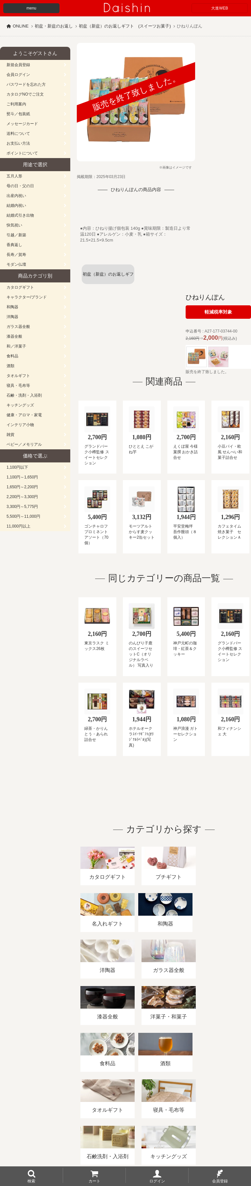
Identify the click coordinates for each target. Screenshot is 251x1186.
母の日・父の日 (20, 186)
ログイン (157, 1181)
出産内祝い (16, 195)
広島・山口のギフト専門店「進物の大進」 (125, 1145)
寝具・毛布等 (18, 385)
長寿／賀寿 (16, 254)
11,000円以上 (18, 526)
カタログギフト (20, 287)
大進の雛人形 (125, 1154)
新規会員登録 (18, 65)
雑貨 (10, 434)
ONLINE (20, 26)
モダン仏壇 (16, 264)
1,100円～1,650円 (22, 477)
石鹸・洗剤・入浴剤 (24, 395)
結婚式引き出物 (20, 215)
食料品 (12, 356)
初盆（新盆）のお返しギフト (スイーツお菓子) (125, 26)
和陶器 (12, 307)
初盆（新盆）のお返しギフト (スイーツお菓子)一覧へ (108, 278)
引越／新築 (16, 235)
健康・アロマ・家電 (24, 415)
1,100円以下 (17, 467)
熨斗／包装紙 (18, 114)
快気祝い (14, 225)
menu (31, 8)
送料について (18, 133)
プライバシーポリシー (192, 1110)
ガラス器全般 (18, 326)
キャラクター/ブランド (27, 297)
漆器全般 (14, 336)
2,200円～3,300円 (22, 496)
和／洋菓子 (16, 346)
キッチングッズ (20, 405)
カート (94, 1181)
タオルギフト (18, 375)
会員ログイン (18, 74)
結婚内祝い (16, 205)
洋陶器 (12, 316)
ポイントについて (22, 153)
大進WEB (219, 8)
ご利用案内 (16, 104)
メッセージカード (22, 123)
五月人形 (14, 176)
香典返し (14, 245)
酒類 (10, 366)
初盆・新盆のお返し (54, 26)
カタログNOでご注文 (25, 94)
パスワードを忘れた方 (26, 84)
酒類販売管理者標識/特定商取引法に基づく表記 (116, 1110)
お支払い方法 (18, 143)
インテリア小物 (20, 424)
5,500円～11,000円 (23, 516)
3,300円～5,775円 (22, 506)
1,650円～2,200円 (22, 487)
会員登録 (220, 1181)
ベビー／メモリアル (24, 444)
